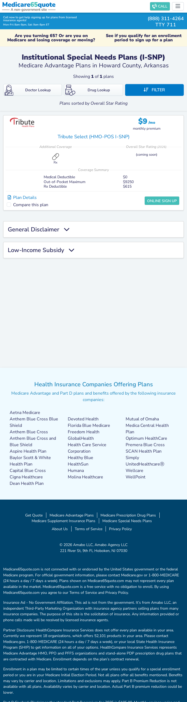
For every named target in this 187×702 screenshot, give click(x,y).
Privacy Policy (120, 529)
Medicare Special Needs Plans (127, 520)
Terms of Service (88, 529)
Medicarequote (28, 4)
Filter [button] (154, 90)
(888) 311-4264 (166, 18)
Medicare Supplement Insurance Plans (63, 520)
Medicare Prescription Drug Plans (128, 515)
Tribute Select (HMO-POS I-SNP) (94, 136)
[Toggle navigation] (178, 6)
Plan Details (22, 198)
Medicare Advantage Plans (72, 515)
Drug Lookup (87, 90)
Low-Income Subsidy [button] (41, 250)
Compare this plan (30, 205)
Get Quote (34, 515)
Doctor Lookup (28, 90)
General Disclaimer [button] (38, 229)
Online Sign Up (162, 200)
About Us (60, 529)
